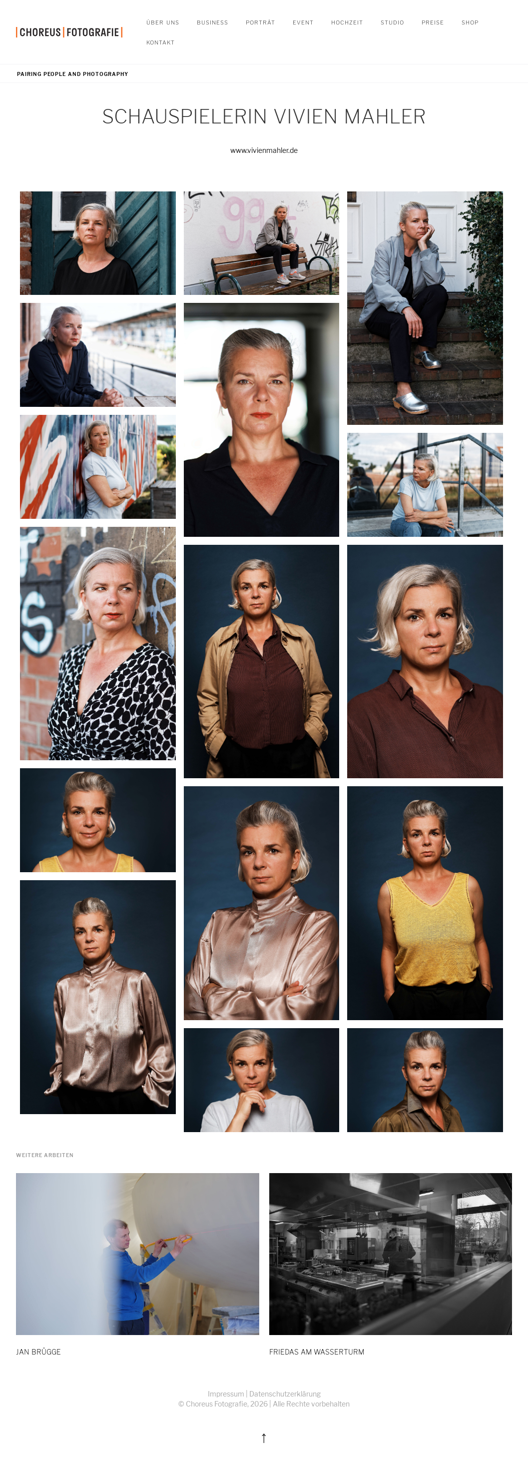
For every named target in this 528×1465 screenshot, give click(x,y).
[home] (69, 31)
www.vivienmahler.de (264, 150)
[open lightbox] (98, 243)
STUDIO (392, 21)
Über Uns (162, 21)
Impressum (226, 1394)
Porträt (260, 21)
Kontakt (160, 41)
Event (303, 21)
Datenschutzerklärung (285, 1394)
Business (212, 21)
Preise (433, 21)
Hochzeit (347, 21)
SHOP (470, 21)
